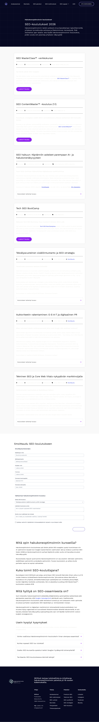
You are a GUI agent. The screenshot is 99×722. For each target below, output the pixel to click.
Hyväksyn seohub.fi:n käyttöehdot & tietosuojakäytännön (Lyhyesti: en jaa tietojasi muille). (39, 522)
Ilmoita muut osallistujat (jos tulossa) (24, 514)
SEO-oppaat (64, 4)
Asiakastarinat (15, 4)
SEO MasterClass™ (63, 78)
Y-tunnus (17, 472)
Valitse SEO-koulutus (20, 499)
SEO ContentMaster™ (65, 126)
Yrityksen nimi (18, 465)
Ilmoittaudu (79, 529)
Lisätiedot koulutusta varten (22, 506)
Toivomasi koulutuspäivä (21, 478)
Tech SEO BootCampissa (47, 226)
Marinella (26, 4)
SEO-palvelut (37, 4)
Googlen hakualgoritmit (43, 598)
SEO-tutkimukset (50, 4)
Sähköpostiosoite (19, 459)
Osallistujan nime (19, 452)
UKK (74, 4)
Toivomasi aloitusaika (20, 484)
